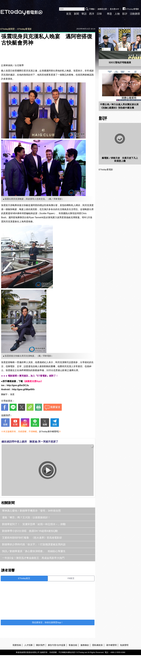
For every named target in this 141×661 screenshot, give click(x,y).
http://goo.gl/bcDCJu (18, 385)
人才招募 (28, 645)
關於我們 (40, 645)
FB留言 (71, 578)
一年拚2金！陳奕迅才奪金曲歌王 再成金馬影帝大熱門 (33, 558)
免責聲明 (124, 645)
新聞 (76, 13)
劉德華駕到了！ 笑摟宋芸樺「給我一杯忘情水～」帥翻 (34, 524)
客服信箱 (73, 645)
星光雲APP (114, 9)
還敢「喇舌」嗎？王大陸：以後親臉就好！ (26, 517)
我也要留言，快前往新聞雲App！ (47, 622)
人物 (117, 13)
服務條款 (85, 645)
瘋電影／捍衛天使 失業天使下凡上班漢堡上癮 (120, 159)
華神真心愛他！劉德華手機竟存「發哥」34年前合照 (31, 510)
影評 (124, 13)
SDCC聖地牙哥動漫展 (120, 62)
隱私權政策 (97, 645)
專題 (109, 13)
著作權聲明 (111, 645)
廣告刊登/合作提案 (56, 645)
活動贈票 (135, 13)
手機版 (92, 9)
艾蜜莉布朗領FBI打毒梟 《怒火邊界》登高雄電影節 (32, 537)
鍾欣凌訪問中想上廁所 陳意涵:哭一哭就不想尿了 (30, 441)
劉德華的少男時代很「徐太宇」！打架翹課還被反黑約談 (34, 544)
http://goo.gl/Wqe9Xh (23, 389)
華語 (84, 13)
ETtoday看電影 (130, 8)
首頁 (68, 13)
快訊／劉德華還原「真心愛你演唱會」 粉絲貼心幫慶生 (34, 551)
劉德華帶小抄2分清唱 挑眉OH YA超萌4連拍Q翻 (30, 531)
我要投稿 (17, 645)
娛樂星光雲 (102, 9)
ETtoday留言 (24, 578)
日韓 (99, 13)
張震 (12, 394)
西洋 (91, 13)
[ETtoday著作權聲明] (49, 431)
